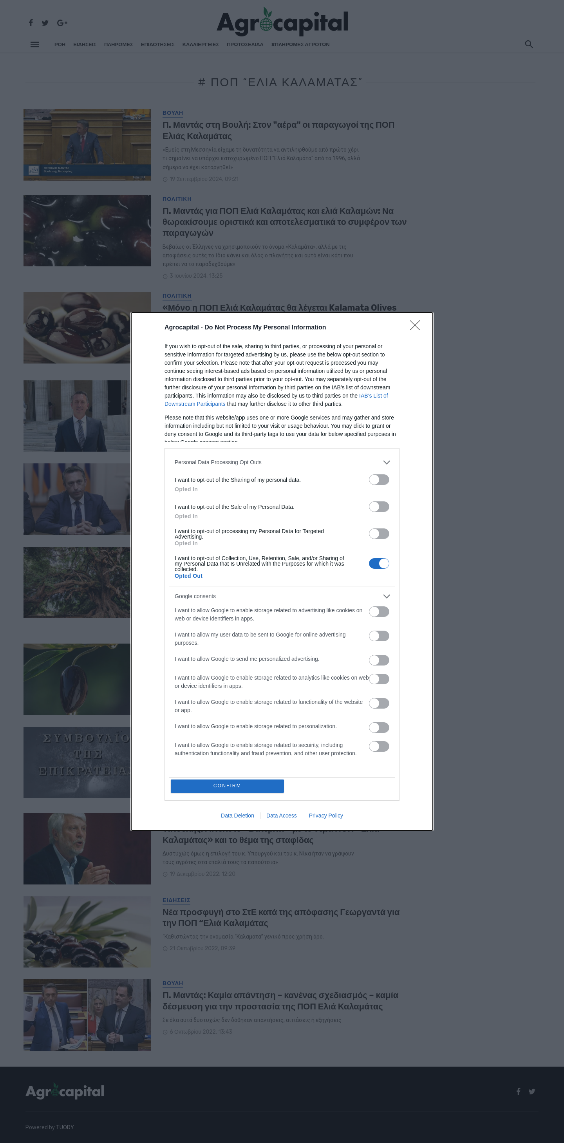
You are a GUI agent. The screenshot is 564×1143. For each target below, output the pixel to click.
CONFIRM (228, 786)
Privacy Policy (326, 816)
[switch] (379, 479)
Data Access (281, 816)
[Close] (417, 327)
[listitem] (282, 462)
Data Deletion (237, 816)
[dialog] (282, 571)
